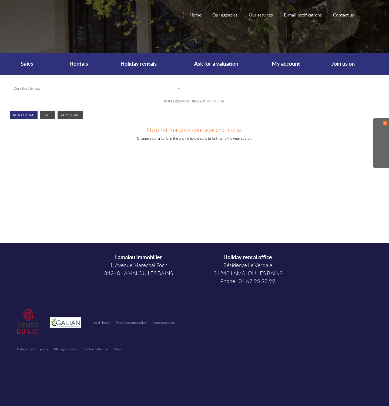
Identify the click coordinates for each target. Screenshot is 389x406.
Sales (26, 64)
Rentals (78, 64)
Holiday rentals (138, 64)
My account (286, 64)
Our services (261, 15)
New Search (23, 115)
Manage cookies (163, 322)
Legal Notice (101, 322)
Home (195, 15)
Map (117, 349)
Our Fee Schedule (95, 349)
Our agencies (225, 15)
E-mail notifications (303, 15)
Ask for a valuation (216, 64)
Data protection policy (131, 322)
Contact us (343, 15)
